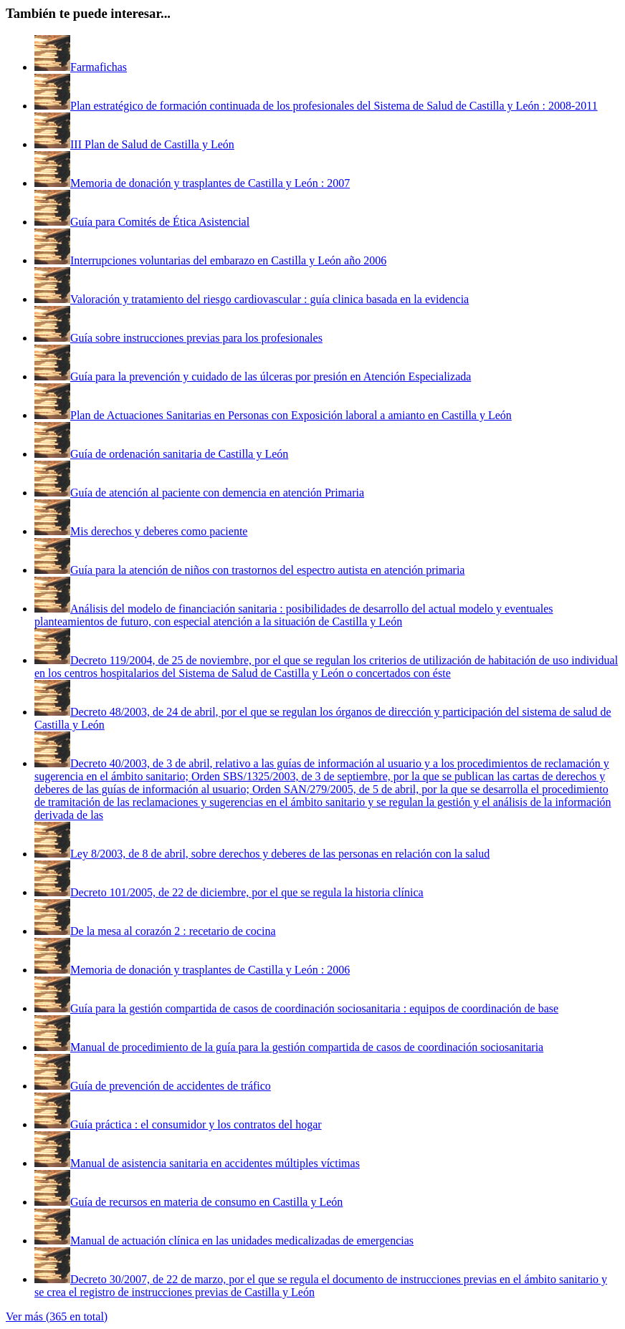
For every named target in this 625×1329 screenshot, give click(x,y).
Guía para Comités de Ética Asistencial (159, 222)
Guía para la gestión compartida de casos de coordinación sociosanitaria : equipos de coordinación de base (314, 1008)
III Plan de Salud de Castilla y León (152, 144)
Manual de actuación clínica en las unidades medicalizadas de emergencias (242, 1240)
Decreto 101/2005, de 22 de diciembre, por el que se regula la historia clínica (247, 892)
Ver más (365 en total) (57, 1316)
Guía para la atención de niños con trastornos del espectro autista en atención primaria (267, 570)
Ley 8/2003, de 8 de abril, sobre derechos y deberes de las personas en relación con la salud (280, 854)
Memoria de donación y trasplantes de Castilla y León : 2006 (210, 970)
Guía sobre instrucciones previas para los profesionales (196, 338)
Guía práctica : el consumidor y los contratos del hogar (196, 1124)
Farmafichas (98, 67)
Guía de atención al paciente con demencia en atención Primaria (217, 492)
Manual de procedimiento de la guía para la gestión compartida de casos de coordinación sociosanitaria (306, 1047)
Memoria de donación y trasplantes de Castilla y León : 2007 (210, 183)
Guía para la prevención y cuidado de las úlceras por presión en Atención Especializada (270, 376)
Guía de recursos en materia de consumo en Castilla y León (206, 1202)
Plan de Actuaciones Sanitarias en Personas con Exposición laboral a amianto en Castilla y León (291, 415)
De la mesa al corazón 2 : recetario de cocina (173, 931)
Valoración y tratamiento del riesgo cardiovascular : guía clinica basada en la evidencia (269, 299)
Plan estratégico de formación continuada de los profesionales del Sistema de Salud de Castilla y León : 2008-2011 (334, 106)
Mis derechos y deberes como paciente (158, 531)
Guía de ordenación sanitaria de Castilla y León (179, 454)
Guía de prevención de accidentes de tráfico (170, 1086)
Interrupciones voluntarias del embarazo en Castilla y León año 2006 (228, 260)
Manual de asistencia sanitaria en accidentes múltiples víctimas (215, 1163)
